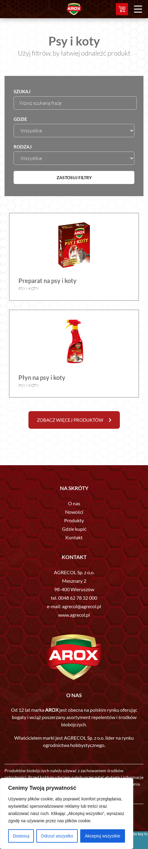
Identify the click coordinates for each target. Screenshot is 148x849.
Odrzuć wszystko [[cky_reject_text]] (57, 836)
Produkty (74, 520)
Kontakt (74, 537)
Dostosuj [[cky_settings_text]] (21, 836)
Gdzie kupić (74, 529)
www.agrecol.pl (74, 615)
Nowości (74, 512)
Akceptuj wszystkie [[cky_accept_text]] (102, 836)
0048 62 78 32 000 (77, 598)
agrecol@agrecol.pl (81, 606)
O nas (74, 503)
